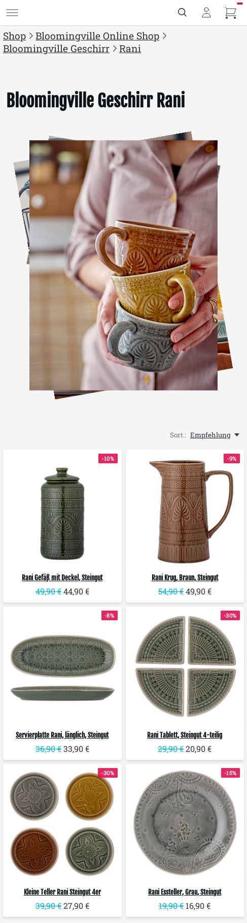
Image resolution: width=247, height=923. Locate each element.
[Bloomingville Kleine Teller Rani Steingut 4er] (62, 823)
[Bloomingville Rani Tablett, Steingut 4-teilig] (185, 666)
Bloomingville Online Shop (97, 35)
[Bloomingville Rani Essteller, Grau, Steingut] (185, 823)
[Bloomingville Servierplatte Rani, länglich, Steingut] (62, 666)
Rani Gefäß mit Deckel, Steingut (62, 578)
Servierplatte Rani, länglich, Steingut (62, 735)
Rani (130, 48)
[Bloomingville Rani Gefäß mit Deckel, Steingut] (62, 509)
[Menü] (12, 13)
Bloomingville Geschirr (56, 48)
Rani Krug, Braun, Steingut (185, 578)
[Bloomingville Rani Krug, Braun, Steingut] (185, 509)
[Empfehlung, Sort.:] (215, 434)
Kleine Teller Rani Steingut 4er (62, 892)
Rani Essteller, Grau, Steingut (184, 892)
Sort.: (178, 434)
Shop (14, 35)
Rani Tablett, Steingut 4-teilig (184, 735)
